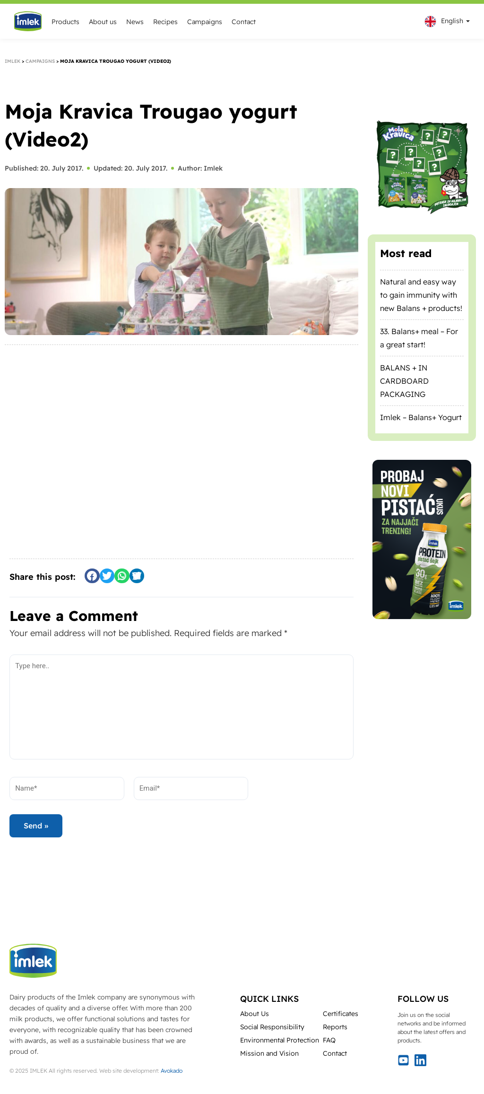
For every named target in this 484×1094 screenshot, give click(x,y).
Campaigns (204, 21)
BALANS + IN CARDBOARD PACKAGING (404, 381)
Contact (244, 21)
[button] (92, 576)
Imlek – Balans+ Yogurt (421, 417)
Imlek (12, 61)
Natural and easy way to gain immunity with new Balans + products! (421, 295)
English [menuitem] (452, 21)
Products (65, 21)
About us (103, 21)
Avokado (171, 1070)
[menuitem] (445, 21)
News (135, 21)
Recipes (165, 21)
